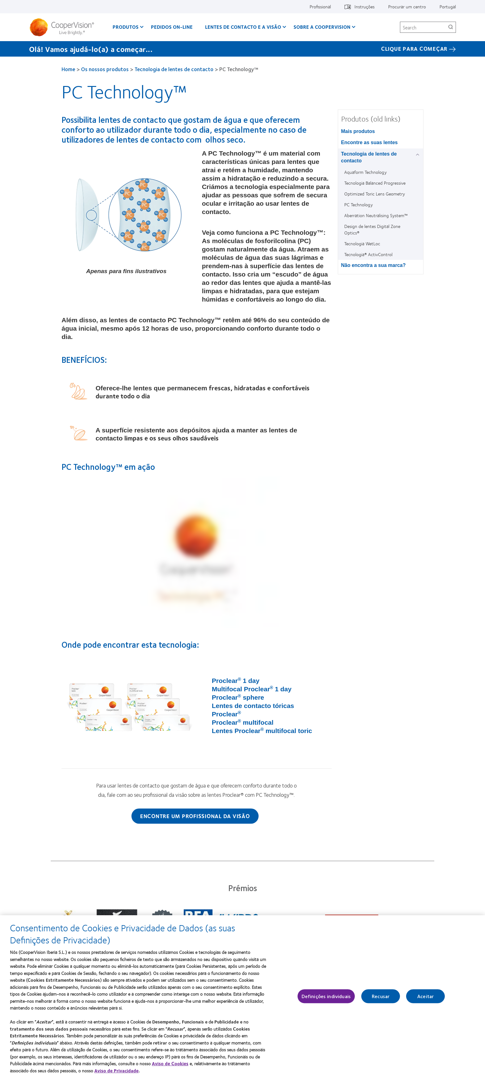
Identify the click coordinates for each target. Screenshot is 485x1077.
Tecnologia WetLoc (362, 243)
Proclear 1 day (236, 680)
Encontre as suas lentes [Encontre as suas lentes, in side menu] (369, 142)
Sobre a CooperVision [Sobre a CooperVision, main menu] (322, 27)
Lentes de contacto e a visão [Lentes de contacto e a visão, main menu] (243, 27)
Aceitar (425, 997)
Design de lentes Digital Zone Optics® (372, 229)
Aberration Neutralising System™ (376, 215)
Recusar (380, 997)
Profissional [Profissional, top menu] (320, 6)
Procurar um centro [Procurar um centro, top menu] (407, 6)
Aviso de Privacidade (116, 1071)
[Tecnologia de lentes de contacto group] (419, 154)
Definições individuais (326, 997)
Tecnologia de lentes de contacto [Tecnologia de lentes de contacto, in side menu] (369, 157)
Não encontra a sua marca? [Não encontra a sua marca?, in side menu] (373, 265)
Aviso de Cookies (170, 1064)
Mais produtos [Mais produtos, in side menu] (358, 131)
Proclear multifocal (242, 722)
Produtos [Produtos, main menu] (126, 27)
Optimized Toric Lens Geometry (374, 193)
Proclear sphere (238, 697)
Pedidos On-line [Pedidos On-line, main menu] (172, 27)
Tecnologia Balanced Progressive (375, 183)
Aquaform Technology (365, 172)
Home (68, 69)
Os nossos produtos (105, 69)
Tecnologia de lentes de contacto (174, 69)
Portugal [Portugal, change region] (448, 6)
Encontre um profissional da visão (195, 816)
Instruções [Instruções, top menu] (364, 6)
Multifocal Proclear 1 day (252, 689)
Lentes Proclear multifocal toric (262, 730)
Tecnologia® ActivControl (368, 254)
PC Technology (358, 204)
